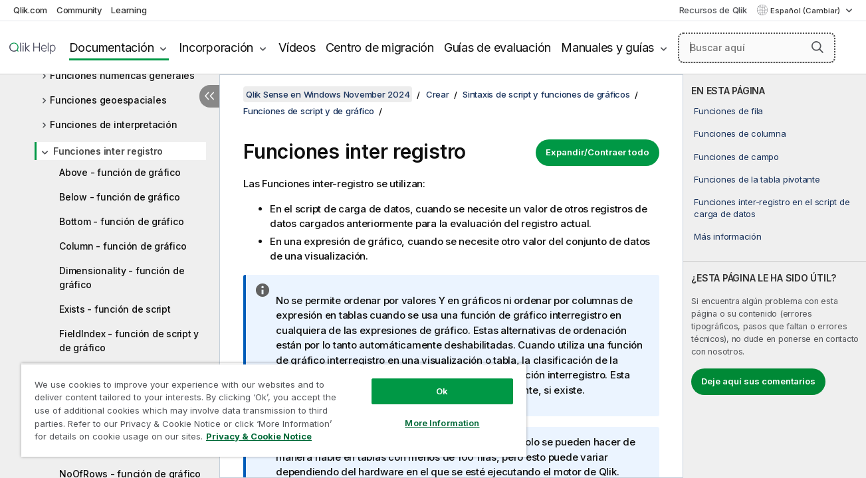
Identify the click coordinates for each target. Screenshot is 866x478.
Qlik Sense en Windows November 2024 (327, 94)
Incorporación (216, 47)
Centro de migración (380, 47)
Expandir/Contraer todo (597, 152)
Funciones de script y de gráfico (308, 111)
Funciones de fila (728, 111)
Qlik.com (30, 10)
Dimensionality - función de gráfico (121, 277)
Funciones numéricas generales (122, 75)
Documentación (111, 47)
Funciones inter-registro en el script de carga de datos (771, 208)
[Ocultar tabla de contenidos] (209, 96)
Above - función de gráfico (120, 172)
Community (79, 10)
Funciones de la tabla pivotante (756, 179)
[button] (817, 47)
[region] (272, 410)
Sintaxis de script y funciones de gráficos (546, 94)
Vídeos (297, 47)
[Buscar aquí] (756, 48)
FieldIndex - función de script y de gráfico (129, 340)
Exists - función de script (115, 309)
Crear (437, 94)
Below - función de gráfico (119, 196)
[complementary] (774, 276)
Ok (440, 391)
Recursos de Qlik (713, 10)
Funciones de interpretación (113, 124)
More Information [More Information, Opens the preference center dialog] (440, 423)
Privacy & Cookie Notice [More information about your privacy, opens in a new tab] (259, 436)
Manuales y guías (607, 47)
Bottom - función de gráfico (121, 221)
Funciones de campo (736, 156)
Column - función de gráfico (122, 246)
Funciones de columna (740, 133)
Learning (128, 10)
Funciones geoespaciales (108, 100)
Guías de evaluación (497, 47)
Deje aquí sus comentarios (758, 381)
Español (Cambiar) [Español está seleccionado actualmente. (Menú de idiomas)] (806, 10)
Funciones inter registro (108, 151)
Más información (727, 236)
